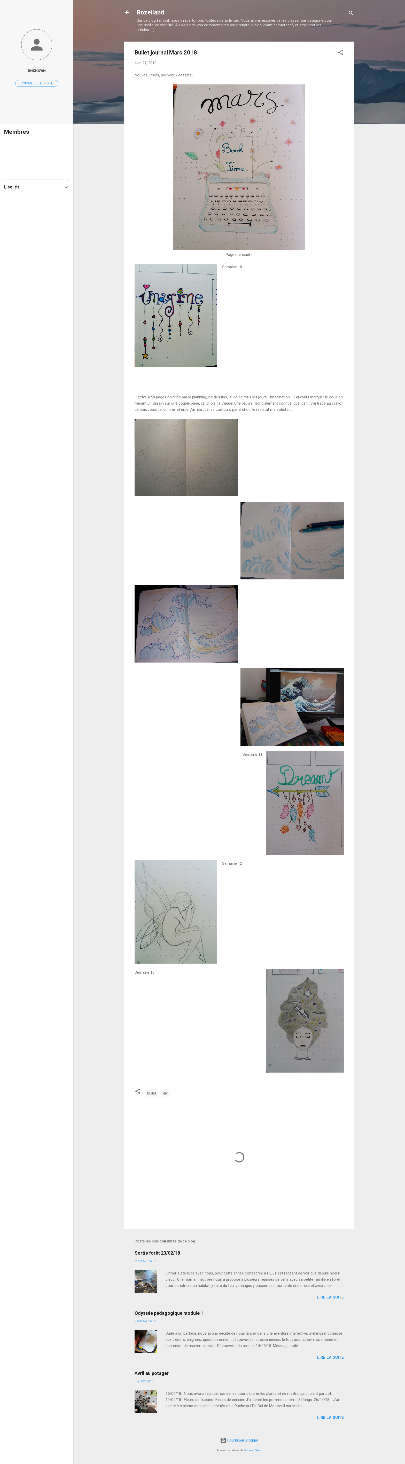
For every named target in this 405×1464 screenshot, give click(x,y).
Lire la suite (330, 1297)
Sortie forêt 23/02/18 (157, 1253)
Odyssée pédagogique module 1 (169, 1313)
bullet (151, 1093)
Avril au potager (152, 1373)
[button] (341, 53)
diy (165, 1093)
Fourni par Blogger (239, 1440)
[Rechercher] (351, 14)
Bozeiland (150, 12)
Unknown (37, 70)
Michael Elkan (252, 1450)
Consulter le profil (37, 83)
